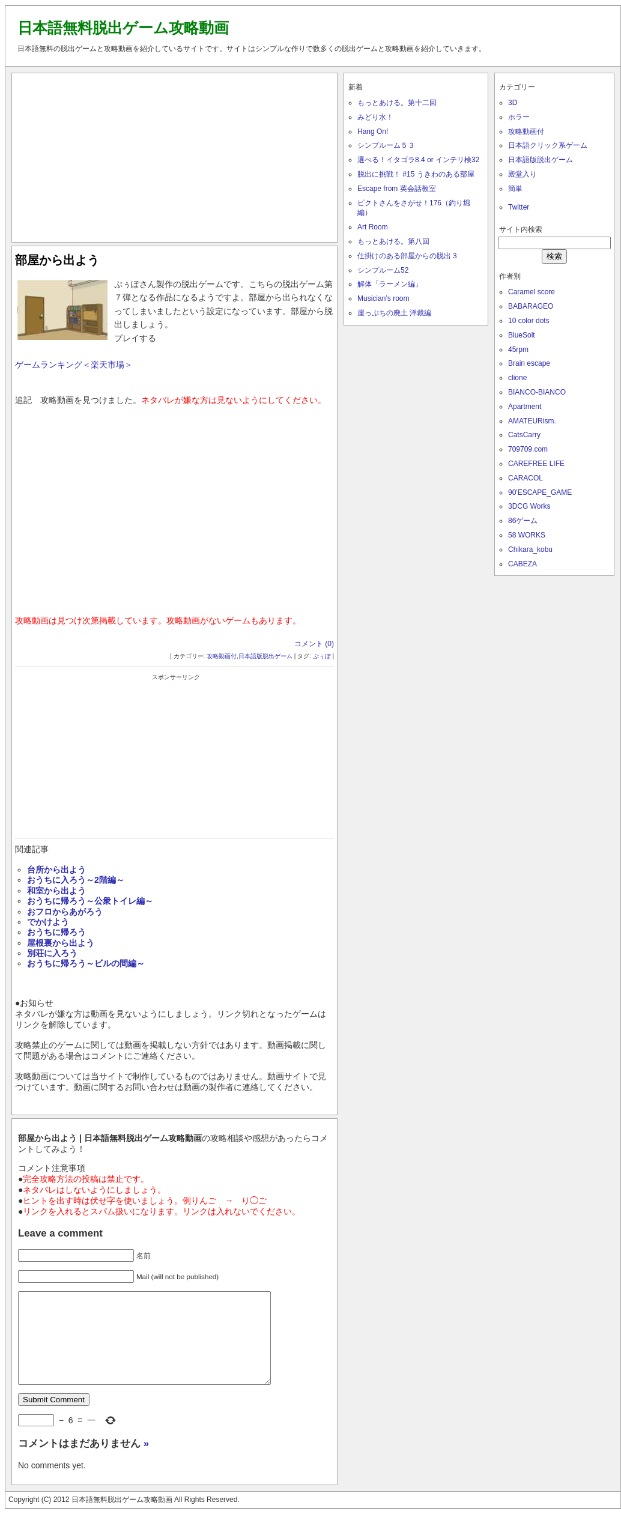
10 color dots (529, 320)
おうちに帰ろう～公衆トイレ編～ (90, 901)
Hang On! (372, 131)
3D (512, 102)
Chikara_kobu (530, 549)
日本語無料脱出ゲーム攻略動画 (123, 27)
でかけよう (48, 922)
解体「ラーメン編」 (389, 284)
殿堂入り (522, 174)
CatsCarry (524, 435)
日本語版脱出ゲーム (265, 656)
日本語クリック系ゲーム (547, 145)
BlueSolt (521, 335)
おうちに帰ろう (56, 932)
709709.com (528, 449)
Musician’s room (383, 298)
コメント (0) (314, 644)
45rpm (518, 349)
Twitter (518, 207)
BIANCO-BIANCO (537, 392)
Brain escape (529, 363)
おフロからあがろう (65, 911)
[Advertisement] (174, 155)
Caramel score (531, 292)
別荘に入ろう (52, 953)
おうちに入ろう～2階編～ (75, 880)
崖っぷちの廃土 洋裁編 (394, 313)
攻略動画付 (222, 656)
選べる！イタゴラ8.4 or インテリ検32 (418, 160)
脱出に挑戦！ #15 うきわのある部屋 (415, 174)
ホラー (519, 117)
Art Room (372, 227)
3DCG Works (529, 506)
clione (517, 378)
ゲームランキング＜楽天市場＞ (74, 364)
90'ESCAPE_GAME (540, 492)
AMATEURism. (532, 421)
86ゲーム (523, 520)
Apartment (524, 406)
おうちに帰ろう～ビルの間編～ (86, 963)
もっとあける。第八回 (393, 241)
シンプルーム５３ (386, 145)
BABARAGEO (530, 306)
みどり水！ (375, 117)
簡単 (515, 188)
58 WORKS (526, 535)
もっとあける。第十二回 (397, 102)
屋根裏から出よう (60, 943)
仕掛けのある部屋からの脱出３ (407, 256)
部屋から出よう (57, 260)
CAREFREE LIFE (536, 463)
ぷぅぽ (322, 656)
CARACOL (525, 478)
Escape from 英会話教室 (396, 188)
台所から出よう (56, 869)
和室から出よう (56, 890)
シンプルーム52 (382, 270)
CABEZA (522, 564)
